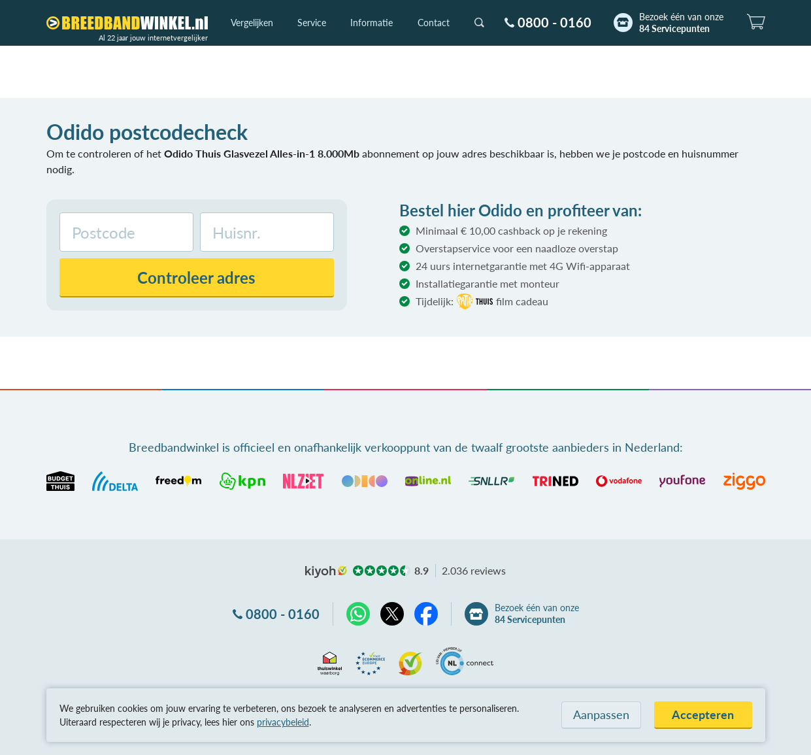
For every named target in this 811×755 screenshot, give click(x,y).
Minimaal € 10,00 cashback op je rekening (511, 230)
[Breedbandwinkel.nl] (127, 23)
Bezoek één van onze (681, 23)
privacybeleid (283, 722)
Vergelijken (252, 22)
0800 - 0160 (554, 22)
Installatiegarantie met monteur (487, 283)
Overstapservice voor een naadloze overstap (517, 248)
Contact (434, 22)
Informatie (371, 22)
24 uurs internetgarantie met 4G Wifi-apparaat (523, 266)
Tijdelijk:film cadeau (482, 301)
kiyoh (326, 572)
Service (311, 22)
